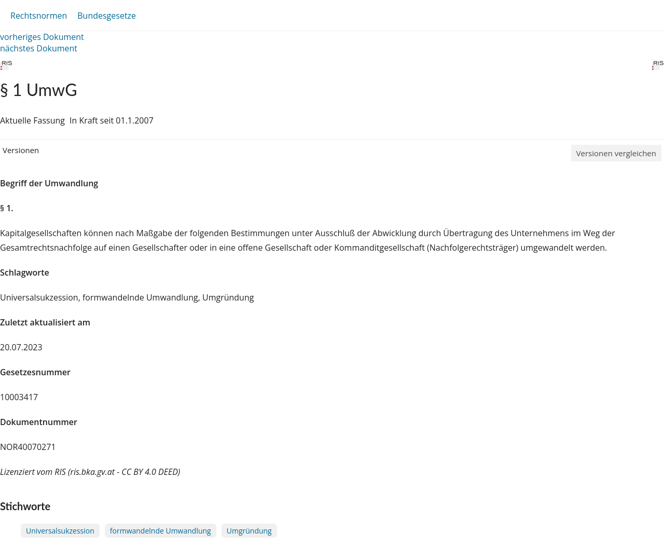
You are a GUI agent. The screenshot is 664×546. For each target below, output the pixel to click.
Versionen (21, 150)
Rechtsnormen (38, 15)
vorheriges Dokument (42, 37)
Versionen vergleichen (616, 153)
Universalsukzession (60, 531)
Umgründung (249, 531)
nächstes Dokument (38, 48)
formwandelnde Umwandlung (160, 531)
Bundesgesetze (106, 15)
